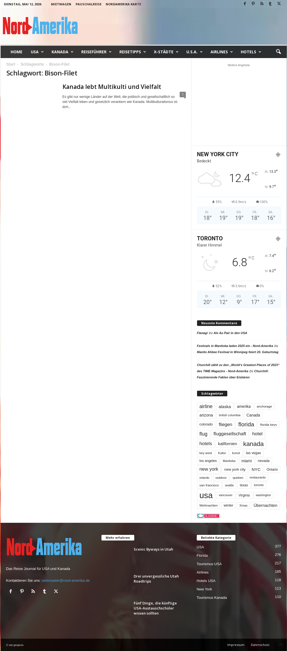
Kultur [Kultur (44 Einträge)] (222, 453)
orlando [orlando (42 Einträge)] (205, 477)
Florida (202, 555)
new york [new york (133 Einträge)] (209, 469)
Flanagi (202, 333)
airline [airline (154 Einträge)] (206, 406)
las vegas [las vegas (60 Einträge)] (253, 453)
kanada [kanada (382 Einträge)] (253, 443)
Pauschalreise (88, 4)
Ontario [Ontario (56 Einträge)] (272, 469)
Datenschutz (260, 645)
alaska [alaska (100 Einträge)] (225, 406)
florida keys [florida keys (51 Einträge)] (268, 424)
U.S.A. (194, 52)
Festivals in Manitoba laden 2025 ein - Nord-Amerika (235, 346)
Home (16, 51)
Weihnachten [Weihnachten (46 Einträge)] (209, 505)
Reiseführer (96, 52)
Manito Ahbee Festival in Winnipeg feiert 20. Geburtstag (238, 352)
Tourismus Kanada (212, 597)
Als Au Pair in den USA (230, 333)
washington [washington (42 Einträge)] (263, 495)
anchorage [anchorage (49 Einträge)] (264, 406)
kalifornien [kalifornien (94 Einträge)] (227, 443)
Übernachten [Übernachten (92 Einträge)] (265, 505)
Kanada (62, 52)
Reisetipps (132, 52)
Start (10, 64)
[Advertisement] (239, 105)
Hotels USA (206, 581)
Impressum (235, 645)
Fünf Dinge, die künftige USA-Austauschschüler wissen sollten (155, 608)
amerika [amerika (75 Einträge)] (244, 406)
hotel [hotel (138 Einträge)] (257, 433)
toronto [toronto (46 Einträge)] (259, 485)
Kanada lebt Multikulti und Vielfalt (112, 87)
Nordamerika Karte (123, 4)
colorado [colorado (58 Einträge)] (206, 424)
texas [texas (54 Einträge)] (244, 485)
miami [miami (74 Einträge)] (247, 461)
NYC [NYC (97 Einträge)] (256, 469)
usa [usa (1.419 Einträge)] (206, 495)
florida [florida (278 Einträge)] (246, 424)
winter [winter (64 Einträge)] (228, 505)
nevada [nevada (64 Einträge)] (264, 461)
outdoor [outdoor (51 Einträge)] (221, 477)
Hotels (251, 52)
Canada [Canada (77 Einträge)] (253, 415)
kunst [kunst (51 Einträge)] (236, 453)
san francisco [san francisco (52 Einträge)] (209, 485)
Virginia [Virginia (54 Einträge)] (244, 495)
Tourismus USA (209, 564)
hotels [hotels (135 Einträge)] (206, 443)
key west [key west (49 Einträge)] (206, 453)
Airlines (221, 52)
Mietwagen (61, 4)
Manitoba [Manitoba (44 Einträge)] (229, 461)
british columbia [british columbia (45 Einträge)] (229, 415)
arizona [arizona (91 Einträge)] (206, 415)
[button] (278, 52)
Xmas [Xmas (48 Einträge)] (243, 505)
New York (204, 589)
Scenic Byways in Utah (153, 549)
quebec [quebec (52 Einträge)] (238, 477)
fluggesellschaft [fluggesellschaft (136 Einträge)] (230, 433)
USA (37, 52)
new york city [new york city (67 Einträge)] (235, 469)
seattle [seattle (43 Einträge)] (229, 485)
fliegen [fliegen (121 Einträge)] (225, 424)
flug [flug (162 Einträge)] (204, 434)
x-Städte (166, 52)
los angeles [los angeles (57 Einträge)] (208, 461)
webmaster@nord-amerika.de (66, 580)
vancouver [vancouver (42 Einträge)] (225, 495)
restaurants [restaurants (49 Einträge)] (257, 477)
